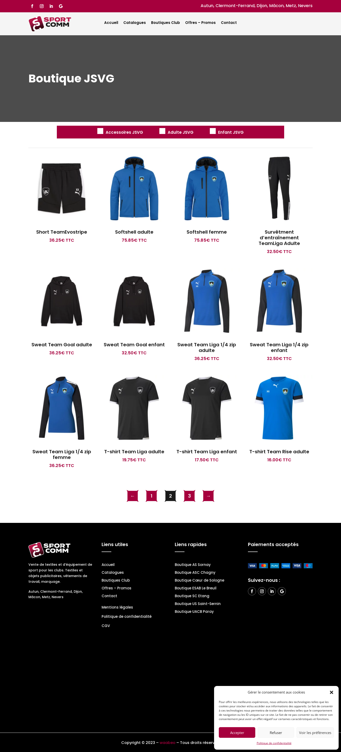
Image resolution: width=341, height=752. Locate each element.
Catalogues (134, 23)
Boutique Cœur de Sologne (199, 581)
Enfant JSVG (231, 132)
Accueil (111, 23)
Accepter (237, 732)
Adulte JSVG (180, 132)
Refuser (276, 732)
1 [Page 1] (152, 496)
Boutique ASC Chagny (195, 573)
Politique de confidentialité (274, 743)
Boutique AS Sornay (193, 565)
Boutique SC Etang (192, 596)
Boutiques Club (165, 23)
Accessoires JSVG (124, 132)
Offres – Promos (200, 23)
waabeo (167, 742)
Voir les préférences (315, 732)
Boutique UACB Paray (194, 612)
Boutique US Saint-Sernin (198, 604)
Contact (229, 23)
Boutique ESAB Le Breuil (195, 589)
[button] (331, 692)
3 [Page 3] (189, 496)
